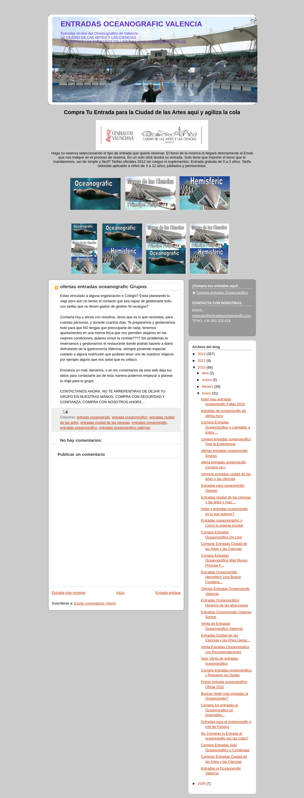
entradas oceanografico (78, 428)
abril (206, 373)
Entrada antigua (167, 593)
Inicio (120, 593)
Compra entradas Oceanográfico (222, 293)
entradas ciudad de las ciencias (105, 423)
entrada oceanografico (129, 417)
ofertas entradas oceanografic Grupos (103, 286)
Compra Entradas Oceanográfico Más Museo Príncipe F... (224, 560)
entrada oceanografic (93, 417)
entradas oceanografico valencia (124, 428)
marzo (207, 380)
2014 (202, 354)
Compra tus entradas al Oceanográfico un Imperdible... (219, 710)
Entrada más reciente (68, 593)
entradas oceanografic (149, 423)
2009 (202, 784)
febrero (208, 387)
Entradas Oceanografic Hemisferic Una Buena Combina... (221, 577)
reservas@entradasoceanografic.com (221, 316)
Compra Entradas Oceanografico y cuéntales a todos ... (225, 427)
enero (207, 393)
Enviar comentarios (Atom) (95, 603)
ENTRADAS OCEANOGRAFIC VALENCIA (131, 24)
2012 (202, 361)
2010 (202, 367)
